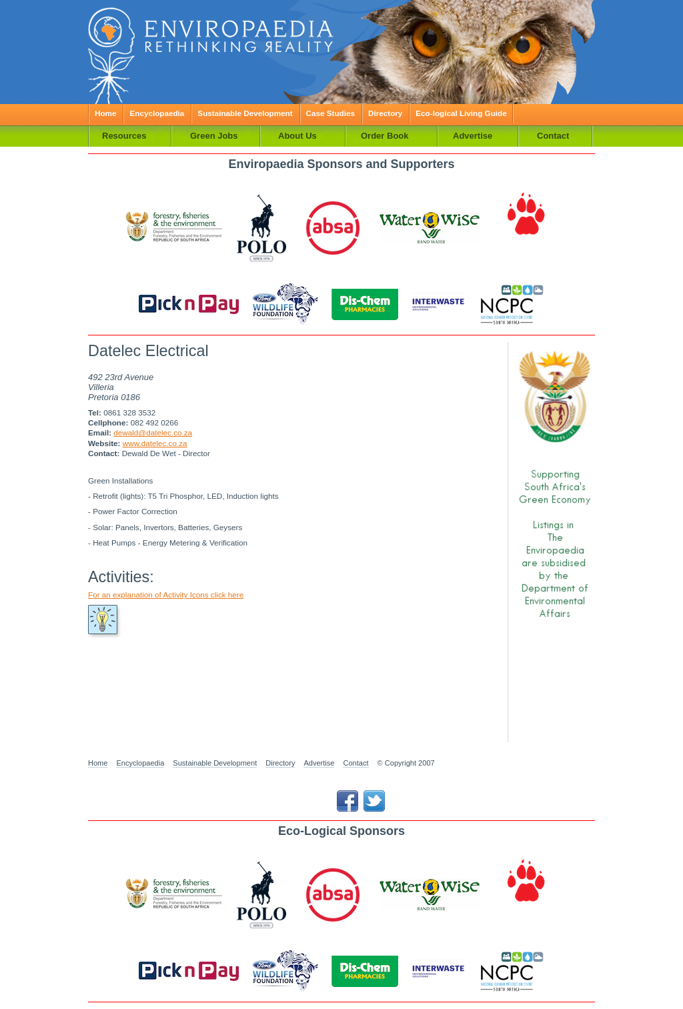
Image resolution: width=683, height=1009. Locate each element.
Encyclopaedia (156, 113)
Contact (355, 763)
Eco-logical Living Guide (461, 113)
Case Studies (330, 113)
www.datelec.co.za (155, 443)
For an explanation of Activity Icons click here (165, 594)
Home (105, 113)
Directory (385, 113)
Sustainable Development (244, 113)
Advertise (318, 763)
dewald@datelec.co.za (152, 432)
